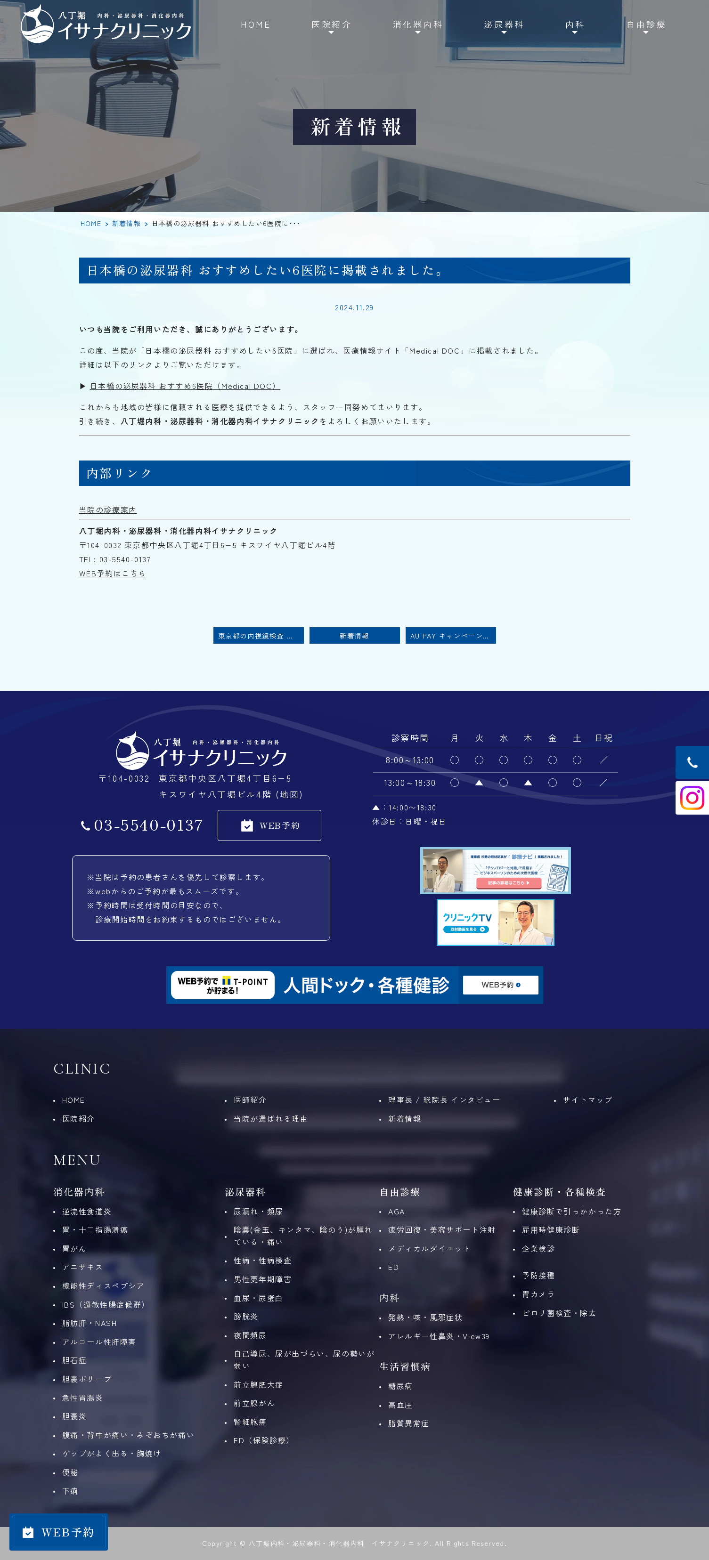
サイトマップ (588, 1099)
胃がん (74, 1248)
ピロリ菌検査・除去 (559, 1312)
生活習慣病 (405, 1366)
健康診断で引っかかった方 (571, 1211)
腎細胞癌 (250, 1421)
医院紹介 (331, 24)
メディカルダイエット (429, 1248)
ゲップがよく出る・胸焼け (112, 1453)
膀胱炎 (246, 1316)
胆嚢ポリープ (87, 1378)
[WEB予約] (58, 1532)
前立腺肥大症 (259, 1384)
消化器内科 (418, 24)
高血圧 (400, 1404)
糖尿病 (400, 1385)
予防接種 (538, 1275)
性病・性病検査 (263, 1260)
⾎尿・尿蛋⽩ (259, 1297)
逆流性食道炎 (87, 1211)
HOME (256, 24)
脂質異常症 (409, 1423)
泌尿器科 (504, 24)
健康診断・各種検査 (559, 1191)
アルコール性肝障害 (99, 1341)
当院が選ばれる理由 (271, 1118)
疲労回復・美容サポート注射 (442, 1229)
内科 (575, 24)
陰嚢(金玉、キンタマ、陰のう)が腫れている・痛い (303, 1235)
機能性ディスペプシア (103, 1285)
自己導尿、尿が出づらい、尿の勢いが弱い (304, 1359)
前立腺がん (254, 1402)
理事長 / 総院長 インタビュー (444, 1099)
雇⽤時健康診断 (551, 1229)
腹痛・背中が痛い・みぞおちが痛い (128, 1434)
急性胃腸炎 (83, 1397)
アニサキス (83, 1266)
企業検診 (538, 1248)
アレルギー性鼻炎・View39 (439, 1336)
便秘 (70, 1472)
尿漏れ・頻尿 (259, 1211)
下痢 (70, 1490)
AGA (396, 1211)
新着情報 (126, 223)
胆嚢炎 (74, 1416)
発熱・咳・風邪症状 (425, 1317)
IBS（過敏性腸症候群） (106, 1304)
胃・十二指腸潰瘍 (95, 1229)
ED (393, 1266)
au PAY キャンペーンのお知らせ (453, 635)
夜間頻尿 (250, 1335)
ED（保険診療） (264, 1440)
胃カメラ (538, 1294)
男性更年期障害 (263, 1279)
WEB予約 (280, 825)
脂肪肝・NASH (89, 1322)
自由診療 (646, 24)
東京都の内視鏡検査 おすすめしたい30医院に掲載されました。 (261, 635)
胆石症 (74, 1360)
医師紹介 (250, 1099)
